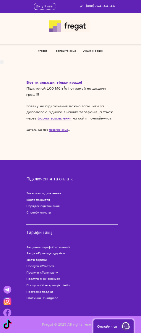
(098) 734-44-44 (100, 6)
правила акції (58, 129)
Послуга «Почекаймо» (43, 278)
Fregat (42, 50)
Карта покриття (38, 199)
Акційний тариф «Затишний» (48, 247)
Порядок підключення (43, 206)
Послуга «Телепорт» (42, 272)
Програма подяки (39, 291)
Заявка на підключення (43, 193)
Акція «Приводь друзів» (45, 253)
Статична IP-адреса (42, 298)
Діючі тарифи (36, 259)
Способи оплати (38, 212)
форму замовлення (55, 118)
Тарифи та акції (65, 50)
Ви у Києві (45, 6)
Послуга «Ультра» (40, 266)
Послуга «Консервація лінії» (48, 285)
